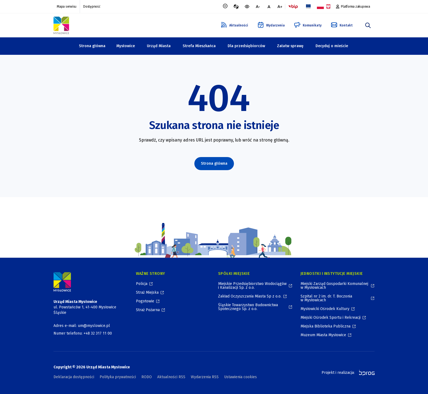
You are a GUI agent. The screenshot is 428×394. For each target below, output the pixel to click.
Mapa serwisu (66, 6)
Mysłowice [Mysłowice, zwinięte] (125, 46)
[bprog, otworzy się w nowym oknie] (365, 373)
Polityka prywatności (118, 377)
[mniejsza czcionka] (257, 6)
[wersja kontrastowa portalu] (247, 6)
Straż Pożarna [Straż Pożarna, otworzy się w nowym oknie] (148, 310)
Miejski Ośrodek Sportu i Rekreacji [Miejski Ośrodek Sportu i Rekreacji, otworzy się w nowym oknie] (331, 317)
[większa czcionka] (279, 6)
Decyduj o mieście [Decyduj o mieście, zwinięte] (332, 46)
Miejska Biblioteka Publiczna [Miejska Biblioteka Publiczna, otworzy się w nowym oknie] (325, 326)
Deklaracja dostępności (74, 377)
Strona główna (92, 46)
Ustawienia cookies (240, 377)
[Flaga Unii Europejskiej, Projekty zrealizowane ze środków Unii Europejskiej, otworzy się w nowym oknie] (308, 6)
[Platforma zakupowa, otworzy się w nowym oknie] (352, 6)
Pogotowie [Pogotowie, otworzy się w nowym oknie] (145, 301)
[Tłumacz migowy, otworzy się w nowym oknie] (236, 6)
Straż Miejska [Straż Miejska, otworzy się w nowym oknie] (147, 292)
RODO (146, 377)
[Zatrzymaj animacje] (225, 6)
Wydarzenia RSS (205, 377)
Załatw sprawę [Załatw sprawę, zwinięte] (290, 46)
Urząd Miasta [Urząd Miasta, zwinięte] (159, 46)
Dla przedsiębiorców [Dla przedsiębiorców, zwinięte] (246, 46)
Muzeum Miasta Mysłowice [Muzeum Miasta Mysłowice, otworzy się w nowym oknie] (323, 335)
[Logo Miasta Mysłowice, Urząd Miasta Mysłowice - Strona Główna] (62, 282)
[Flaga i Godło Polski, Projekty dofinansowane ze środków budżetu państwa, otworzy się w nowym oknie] (323, 6)
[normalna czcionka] (268, 6)
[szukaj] (367, 25)
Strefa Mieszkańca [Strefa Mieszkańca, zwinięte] (199, 46)
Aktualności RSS (171, 377)
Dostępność (91, 6)
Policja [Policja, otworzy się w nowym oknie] (141, 283)
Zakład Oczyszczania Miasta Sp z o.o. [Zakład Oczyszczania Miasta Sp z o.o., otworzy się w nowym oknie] (249, 296)
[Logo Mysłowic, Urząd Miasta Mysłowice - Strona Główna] (61, 25)
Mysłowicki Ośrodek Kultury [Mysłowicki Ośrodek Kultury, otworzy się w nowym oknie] (325, 308)
